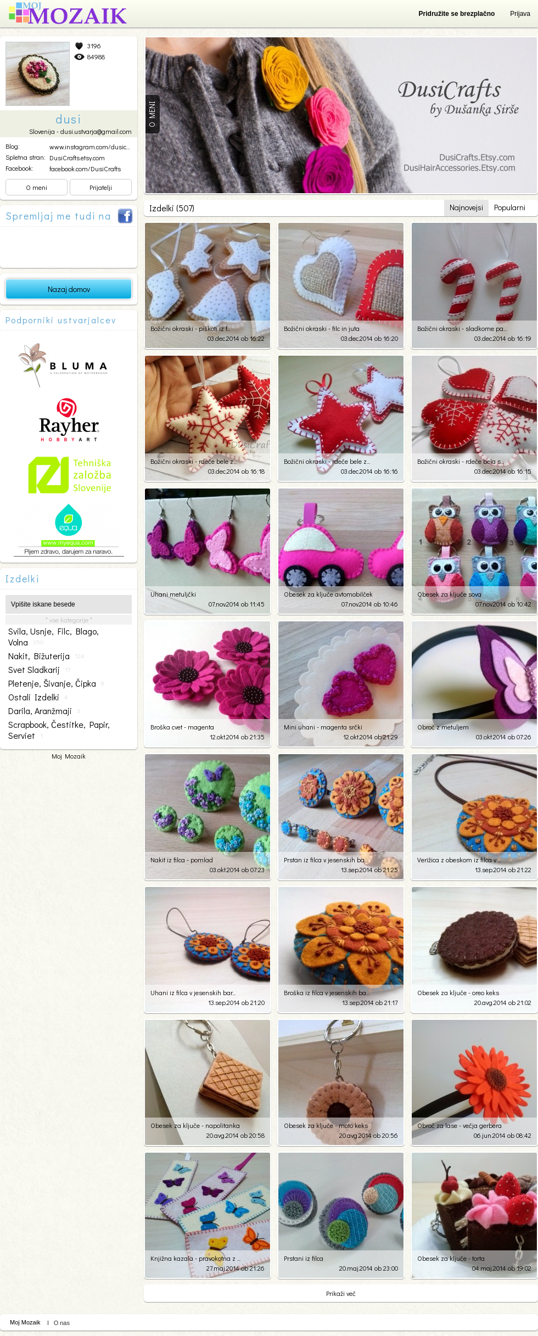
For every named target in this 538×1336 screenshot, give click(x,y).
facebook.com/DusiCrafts (85, 168)
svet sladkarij (39, 669)
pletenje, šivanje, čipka (56, 683)
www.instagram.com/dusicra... (92, 146)
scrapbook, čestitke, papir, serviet (59, 730)
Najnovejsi (466, 207)
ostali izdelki (38, 697)
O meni (36, 187)
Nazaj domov (69, 289)
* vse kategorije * (69, 619)
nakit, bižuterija (46, 655)
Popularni (509, 207)
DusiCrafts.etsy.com (77, 157)
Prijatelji (100, 187)
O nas (62, 1323)
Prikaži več (341, 1293)
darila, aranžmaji (44, 710)
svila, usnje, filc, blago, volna (53, 637)
